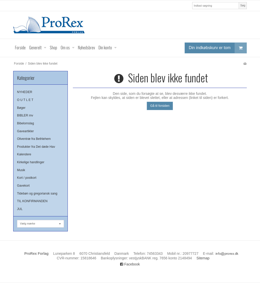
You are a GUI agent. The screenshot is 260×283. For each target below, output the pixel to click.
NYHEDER (24, 92)
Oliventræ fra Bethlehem (34, 139)
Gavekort (23, 185)
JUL (20, 209)
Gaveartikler (25, 131)
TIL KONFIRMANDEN (32, 201)
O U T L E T (25, 100)
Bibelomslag (25, 123)
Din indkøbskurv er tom (218, 48)
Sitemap (203, 258)
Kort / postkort (26, 178)
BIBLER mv (25, 115)
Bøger (21, 108)
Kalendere (24, 154)
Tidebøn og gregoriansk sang (37, 193)
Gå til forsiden (160, 106)
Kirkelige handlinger (30, 162)
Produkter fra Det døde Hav (36, 146)
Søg (242, 5)
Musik (21, 170)
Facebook (130, 264)
